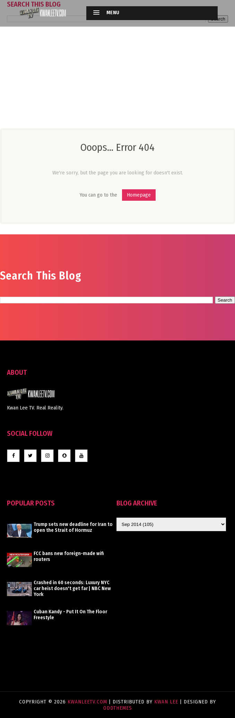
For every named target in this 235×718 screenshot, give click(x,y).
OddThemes (117, 708)
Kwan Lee (166, 702)
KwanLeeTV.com (88, 702)
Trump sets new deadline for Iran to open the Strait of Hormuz (73, 527)
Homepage (139, 195)
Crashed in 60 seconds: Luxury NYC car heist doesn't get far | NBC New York (72, 588)
